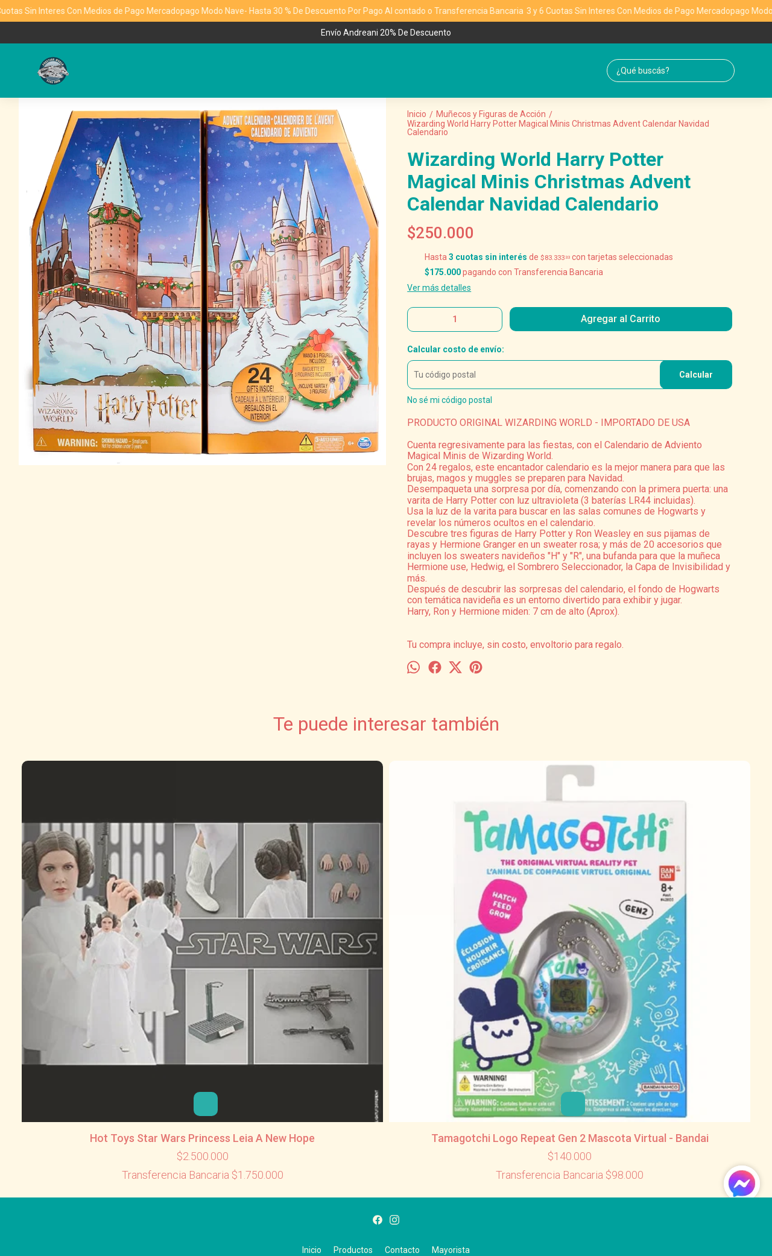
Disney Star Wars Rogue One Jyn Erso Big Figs (679, 783)
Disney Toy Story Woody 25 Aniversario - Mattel (533, 783)
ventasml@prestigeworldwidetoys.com (386, 1100)
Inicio (311, 1054)
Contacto (402, 1054)
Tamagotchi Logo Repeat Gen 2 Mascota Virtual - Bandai (239, 924)
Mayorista (451, 1054)
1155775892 (386, 1081)
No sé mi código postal (449, 400)
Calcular (696, 374)
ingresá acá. (521, 1227)
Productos (353, 1054)
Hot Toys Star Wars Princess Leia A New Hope (92, 924)
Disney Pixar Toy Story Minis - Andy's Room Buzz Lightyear (385, 783)
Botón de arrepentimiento (577, 1227)
